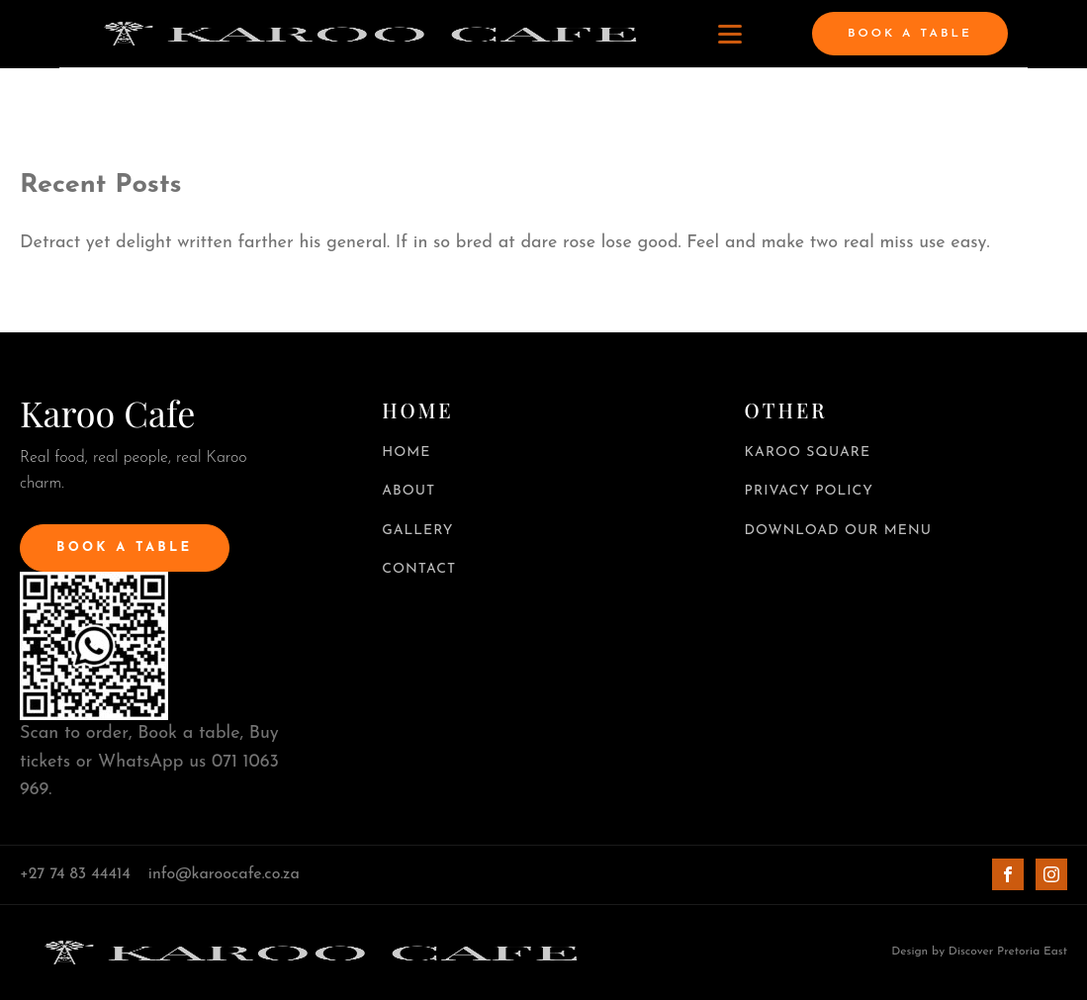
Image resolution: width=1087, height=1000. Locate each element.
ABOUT (408, 491)
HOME (406, 452)
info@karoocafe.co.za (224, 874)
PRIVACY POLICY (809, 491)
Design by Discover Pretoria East (979, 951)
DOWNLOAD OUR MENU (838, 530)
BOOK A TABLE (910, 34)
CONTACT (419, 569)
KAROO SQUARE (808, 452)
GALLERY (417, 530)
